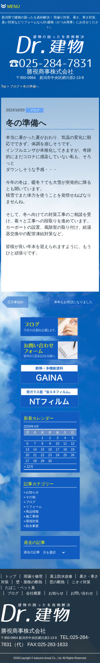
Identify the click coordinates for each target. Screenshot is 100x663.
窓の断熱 (57, 582)
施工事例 (32, 516)
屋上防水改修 (61, 576)
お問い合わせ (82, 593)
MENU (13, 6)
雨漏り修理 (33, 576)
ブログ (14, 86)
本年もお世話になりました (73, 302)
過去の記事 (32, 552)
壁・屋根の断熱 (29, 582)
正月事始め (15, 302)
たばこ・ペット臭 (20, 587)
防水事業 (32, 526)
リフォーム (34, 507)
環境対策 (32, 521)
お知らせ (32, 492)
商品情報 (32, 511)
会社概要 (33, 593)
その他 (30, 497)
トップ (10, 576)
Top (3, 86)
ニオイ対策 (81, 582)
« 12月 (28, 466)
